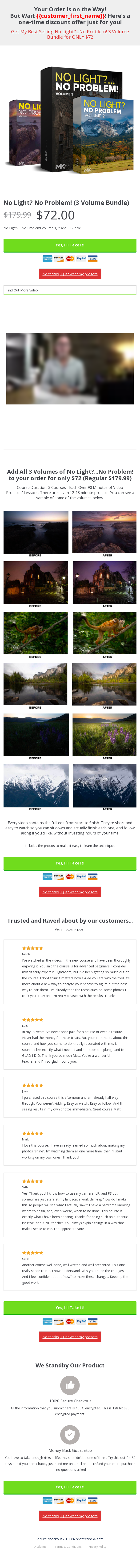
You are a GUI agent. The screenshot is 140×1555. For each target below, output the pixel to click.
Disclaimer (41, 1547)
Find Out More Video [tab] (22, 290)
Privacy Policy (97, 1547)
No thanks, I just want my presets (70, 274)
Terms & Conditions (68, 1547)
